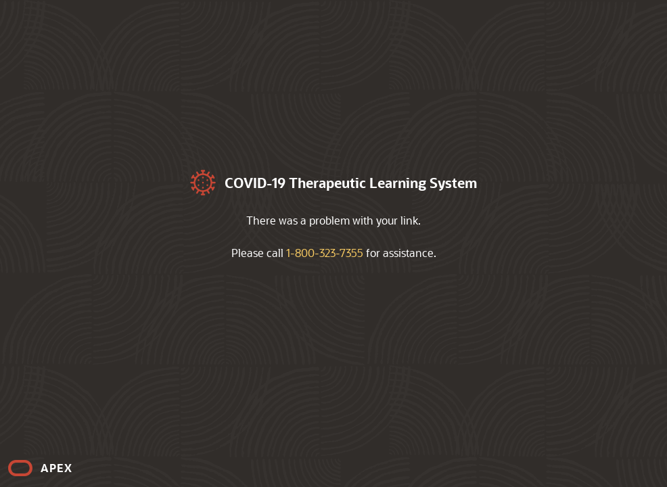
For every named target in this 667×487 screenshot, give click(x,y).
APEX (56, 468)
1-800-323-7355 (324, 253)
